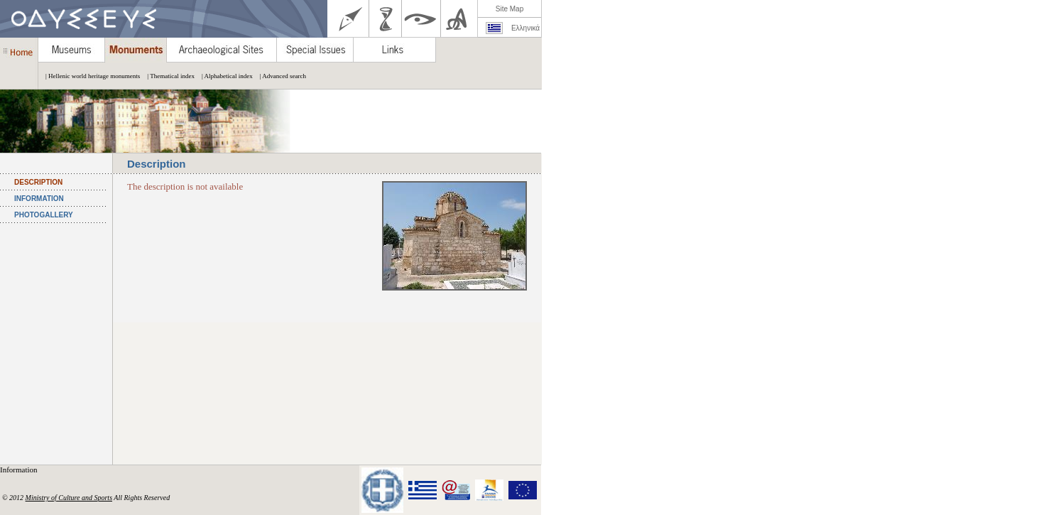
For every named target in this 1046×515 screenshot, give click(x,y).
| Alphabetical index (224, 76)
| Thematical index (167, 76)
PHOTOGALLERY (43, 215)
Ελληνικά (525, 28)
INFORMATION (39, 198)
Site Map (509, 9)
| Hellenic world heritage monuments (89, 76)
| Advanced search (279, 76)
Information (19, 469)
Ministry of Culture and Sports (69, 498)
